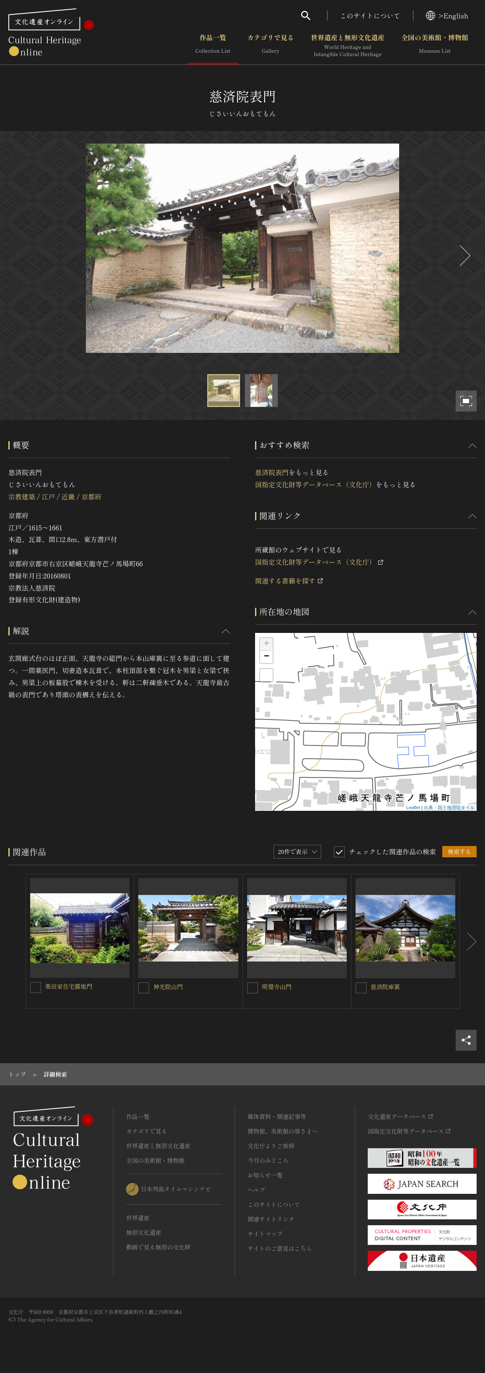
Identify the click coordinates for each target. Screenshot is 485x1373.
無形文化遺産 (143, 1232)
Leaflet (413, 807)
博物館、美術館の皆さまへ (283, 1131)
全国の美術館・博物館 (434, 45)
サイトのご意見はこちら (280, 1248)
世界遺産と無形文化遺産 (347, 45)
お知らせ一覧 (265, 1175)
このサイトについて (370, 15)
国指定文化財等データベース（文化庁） (315, 484)
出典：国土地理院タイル (449, 807)
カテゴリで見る (270, 45)
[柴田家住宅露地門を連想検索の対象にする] (35, 987)
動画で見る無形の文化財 (158, 1247)
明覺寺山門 (277, 986)
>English (447, 15)
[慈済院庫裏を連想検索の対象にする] (361, 987)
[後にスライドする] (464, 256)
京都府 (91, 496)
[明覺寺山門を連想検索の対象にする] (252, 987)
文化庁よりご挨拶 (271, 1146)
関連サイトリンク (271, 1219)
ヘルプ (256, 1189)
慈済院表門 (272, 472)
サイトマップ (265, 1233)
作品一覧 (213, 45)
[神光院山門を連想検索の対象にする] (143, 987)
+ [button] (266, 644)
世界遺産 (138, 1218)
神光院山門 (168, 986)
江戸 (48, 496)
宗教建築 (21, 496)
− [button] (266, 657)
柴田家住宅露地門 (68, 986)
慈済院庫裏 (385, 986)
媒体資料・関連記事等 (277, 1116)
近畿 (68, 496)
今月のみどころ (268, 1160)
